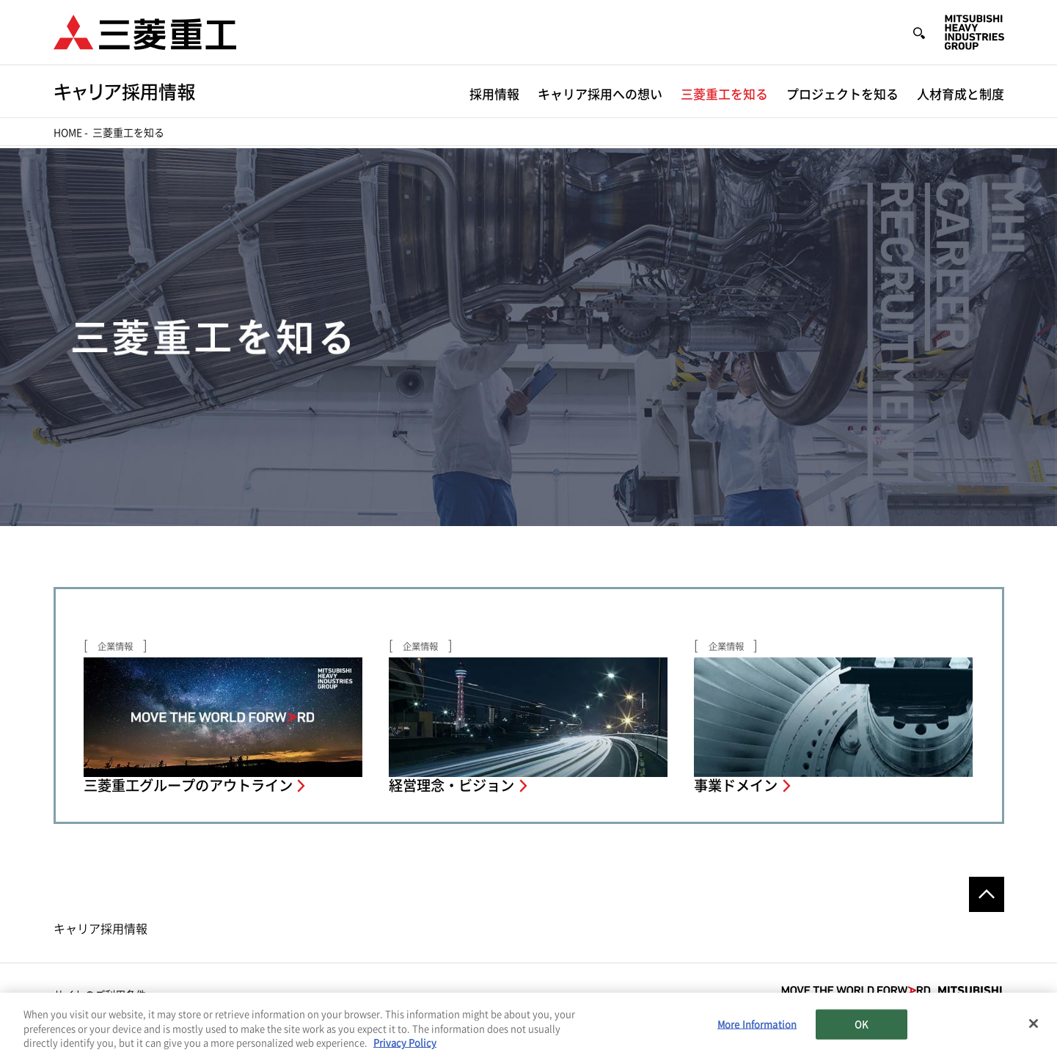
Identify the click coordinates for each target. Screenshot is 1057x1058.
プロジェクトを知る (842, 94)
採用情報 (494, 94)
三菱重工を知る (724, 94)
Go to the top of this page (986, 894)
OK (861, 1024)
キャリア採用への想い (600, 94)
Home (68, 133)
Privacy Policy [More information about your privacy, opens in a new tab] (404, 1043)
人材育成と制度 (960, 94)
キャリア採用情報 (100, 929)
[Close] (1033, 1023)
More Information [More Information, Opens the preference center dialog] (757, 1024)
